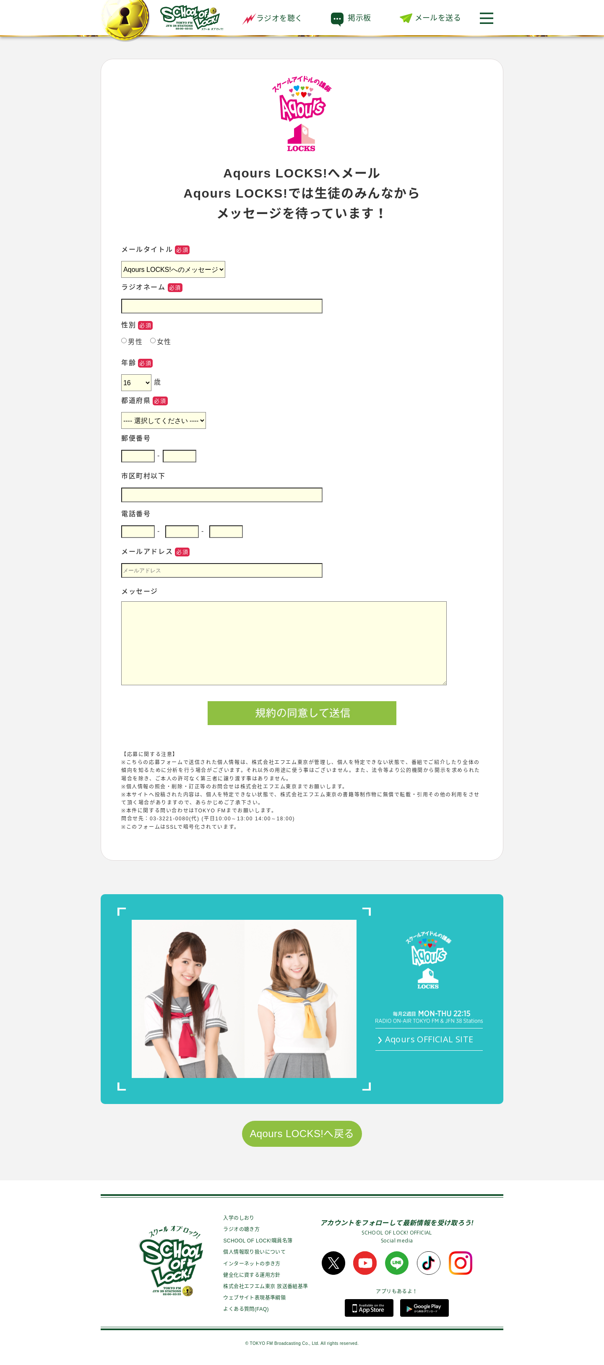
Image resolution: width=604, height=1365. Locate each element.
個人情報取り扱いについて (254, 1252)
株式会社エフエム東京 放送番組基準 (265, 1286)
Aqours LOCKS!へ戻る (302, 1133)
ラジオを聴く (272, 18)
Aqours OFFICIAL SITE (429, 1039)
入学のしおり (238, 1218)
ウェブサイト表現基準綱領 (254, 1298)
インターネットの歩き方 (251, 1264)
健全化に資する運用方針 (251, 1275)
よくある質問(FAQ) (245, 1309)
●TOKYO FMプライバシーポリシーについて (179, 835)
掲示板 (359, 18)
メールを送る (438, 18)
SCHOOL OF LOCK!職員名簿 (257, 1241)
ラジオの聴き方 (241, 1229)
